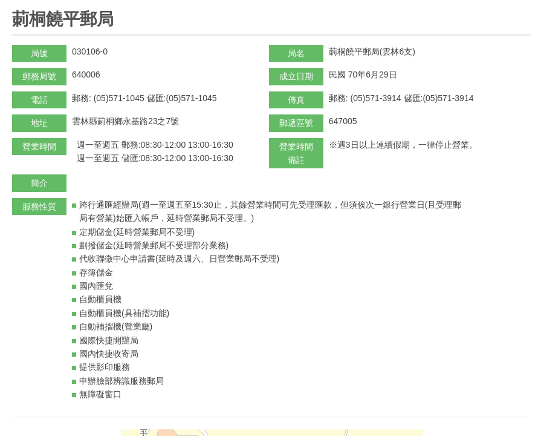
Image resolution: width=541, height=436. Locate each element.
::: (16, 5)
